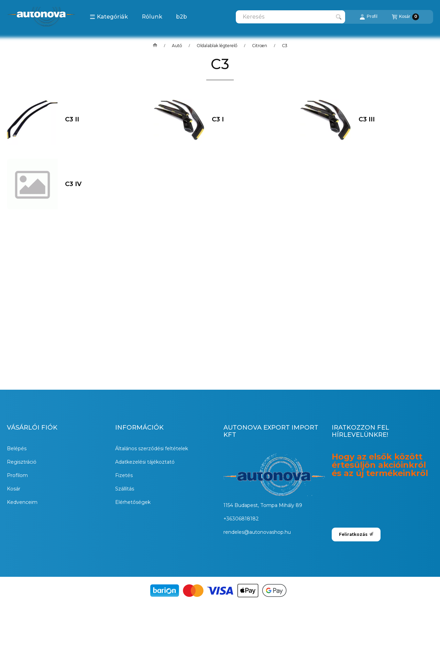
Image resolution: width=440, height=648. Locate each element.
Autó (177, 45)
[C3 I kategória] (245, 119)
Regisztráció (21, 462)
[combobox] (290, 17)
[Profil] (368, 17)
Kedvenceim (22, 502)
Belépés (16, 448)
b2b (181, 16)
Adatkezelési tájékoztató (145, 462)
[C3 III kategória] (392, 119)
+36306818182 (241, 519)
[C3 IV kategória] (98, 184)
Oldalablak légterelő (217, 45)
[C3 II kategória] (98, 119)
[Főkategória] (155, 45)
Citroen (259, 45)
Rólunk (152, 16)
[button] (108, 17)
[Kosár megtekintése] (405, 17)
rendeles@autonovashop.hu (257, 532)
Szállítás (124, 489)
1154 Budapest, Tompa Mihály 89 (262, 505)
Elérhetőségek (133, 502)
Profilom (17, 475)
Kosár (13, 489)
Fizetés (124, 475)
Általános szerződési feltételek (151, 448)
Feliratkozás (356, 534)
